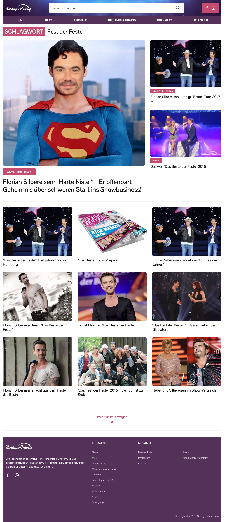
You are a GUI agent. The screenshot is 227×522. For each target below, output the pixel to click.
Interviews (164, 20)
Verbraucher (98, 491)
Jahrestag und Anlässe (104, 480)
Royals (95, 496)
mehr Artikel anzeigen (112, 419)
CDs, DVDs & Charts (122, 20)
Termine (96, 474)
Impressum (144, 457)
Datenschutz (145, 452)
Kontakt (142, 463)
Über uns (186, 452)
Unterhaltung (99, 463)
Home (20, 20)
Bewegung (98, 502)
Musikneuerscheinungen (105, 469)
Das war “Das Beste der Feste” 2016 (178, 166)
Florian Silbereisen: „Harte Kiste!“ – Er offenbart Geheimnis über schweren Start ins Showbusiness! (72, 185)
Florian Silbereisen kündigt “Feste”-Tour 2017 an (185, 98)
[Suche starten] (178, 8)
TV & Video (201, 20)
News (48, 20)
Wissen (96, 485)
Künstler (80, 20)
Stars (94, 457)
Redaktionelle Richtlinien (195, 457)
